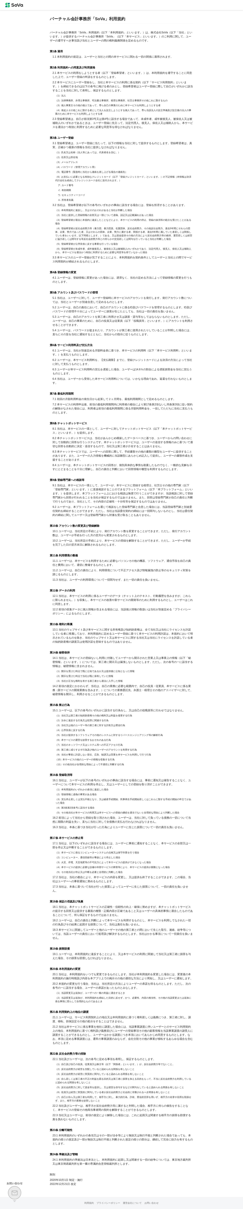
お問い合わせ (151, 1203)
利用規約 (89, 1203)
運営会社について (132, 1203)
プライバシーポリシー (108, 1203)
